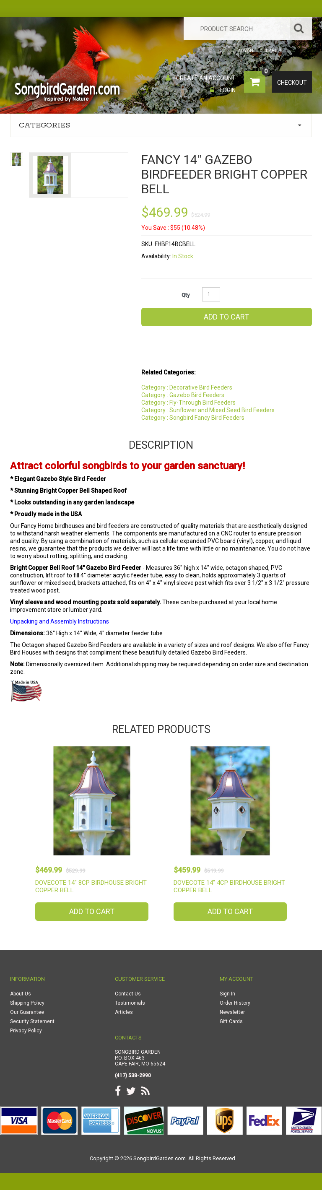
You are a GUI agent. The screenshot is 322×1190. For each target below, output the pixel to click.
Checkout (292, 82)
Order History (235, 1003)
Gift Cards (231, 1021)
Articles (124, 1012)
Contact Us (128, 994)
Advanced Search (259, 50)
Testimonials (130, 1003)
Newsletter (232, 1012)
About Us (20, 994)
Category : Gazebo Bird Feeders (182, 395)
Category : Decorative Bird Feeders (186, 387)
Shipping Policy (27, 1003)
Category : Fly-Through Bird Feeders (188, 402)
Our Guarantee (27, 1012)
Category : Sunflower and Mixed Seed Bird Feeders (208, 410)
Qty (186, 295)
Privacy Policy (26, 1031)
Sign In (227, 994)
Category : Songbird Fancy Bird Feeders (192, 417)
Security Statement (32, 1021)
